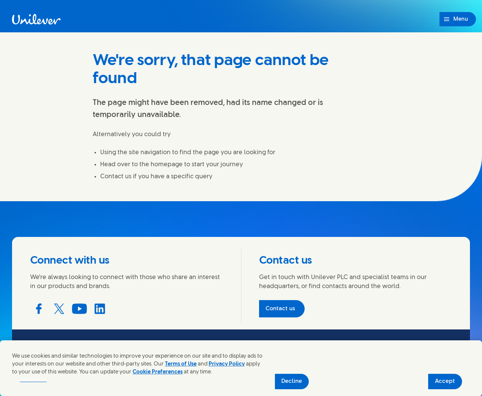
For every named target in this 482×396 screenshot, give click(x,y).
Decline (291, 381)
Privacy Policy (227, 364)
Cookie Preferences (158, 372)
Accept (445, 381)
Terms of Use (181, 364)
